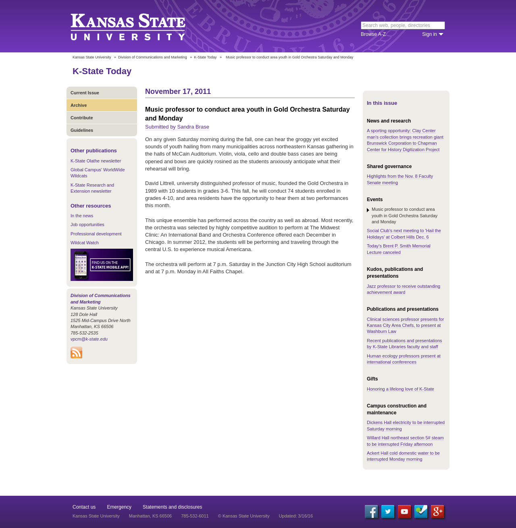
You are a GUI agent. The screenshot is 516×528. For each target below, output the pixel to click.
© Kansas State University (244, 515)
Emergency (119, 507)
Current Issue (85, 92)
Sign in (429, 34)
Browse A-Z (373, 34)
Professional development (96, 233)
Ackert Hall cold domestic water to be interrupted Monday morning (403, 456)
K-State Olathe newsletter (96, 160)
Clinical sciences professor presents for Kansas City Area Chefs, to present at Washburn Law (405, 325)
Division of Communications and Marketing (152, 57)
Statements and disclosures (172, 507)
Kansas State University (138, 26)
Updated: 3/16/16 (296, 515)
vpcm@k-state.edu (89, 339)
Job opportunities (87, 224)
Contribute (82, 117)
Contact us (84, 507)
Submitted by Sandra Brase (177, 127)
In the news (82, 215)
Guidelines (82, 130)
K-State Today (205, 57)
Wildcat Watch (85, 242)
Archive (79, 105)
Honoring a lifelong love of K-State (400, 389)
